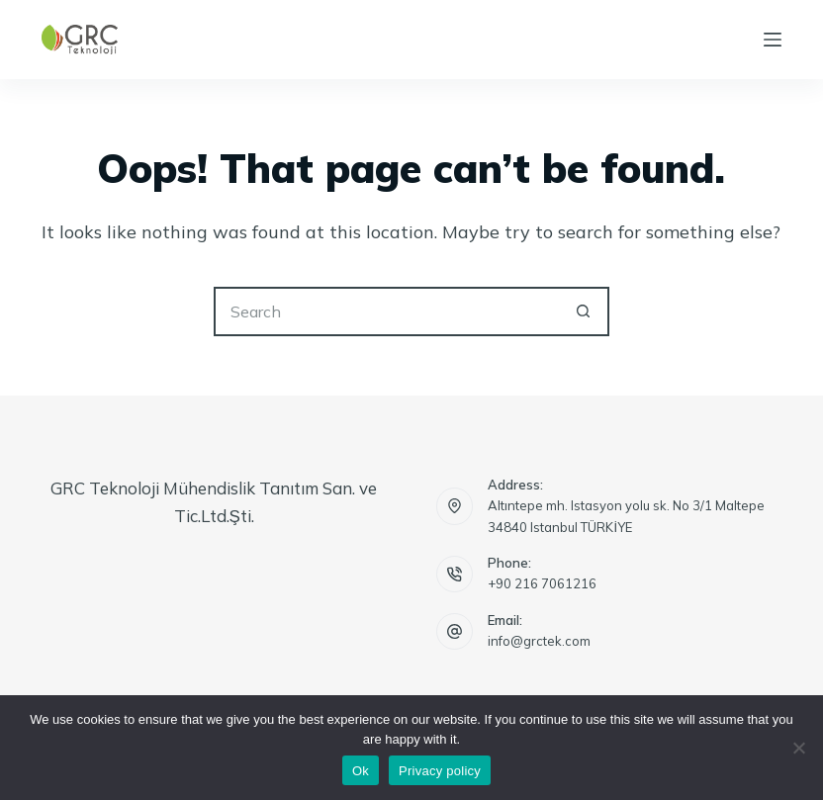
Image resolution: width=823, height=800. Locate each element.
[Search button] (584, 311)
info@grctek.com (539, 641)
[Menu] (772, 39)
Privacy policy (440, 770)
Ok (360, 770)
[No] (798, 747)
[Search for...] (387, 311)
